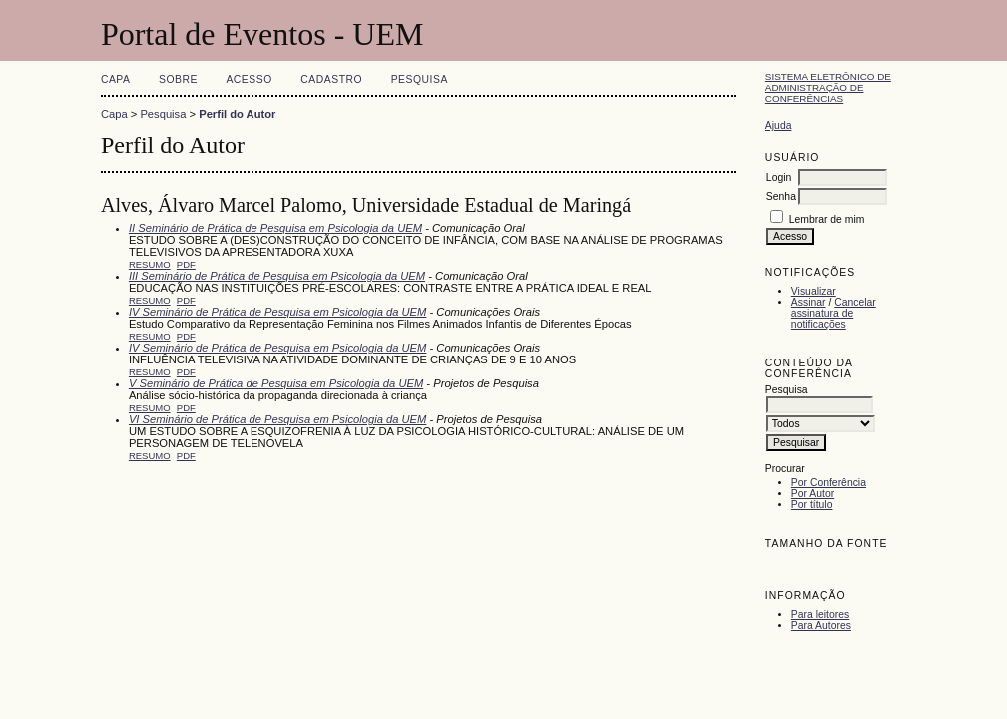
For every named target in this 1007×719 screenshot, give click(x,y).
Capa (116, 79)
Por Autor (812, 493)
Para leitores (820, 614)
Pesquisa (419, 79)
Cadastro (331, 79)
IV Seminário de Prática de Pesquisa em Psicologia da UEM (277, 312)
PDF (186, 264)
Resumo (150, 264)
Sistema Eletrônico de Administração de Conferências (828, 87)
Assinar (808, 302)
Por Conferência (828, 482)
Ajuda (778, 125)
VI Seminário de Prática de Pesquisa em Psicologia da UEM (277, 419)
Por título (812, 504)
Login (778, 177)
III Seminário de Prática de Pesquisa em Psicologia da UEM (277, 276)
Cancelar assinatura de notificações (833, 313)
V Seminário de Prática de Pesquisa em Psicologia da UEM (276, 383)
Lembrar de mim (827, 219)
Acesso (248, 79)
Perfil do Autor (237, 114)
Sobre (178, 79)
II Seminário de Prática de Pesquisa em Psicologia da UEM (275, 228)
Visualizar (813, 291)
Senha (781, 196)
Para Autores (821, 625)
